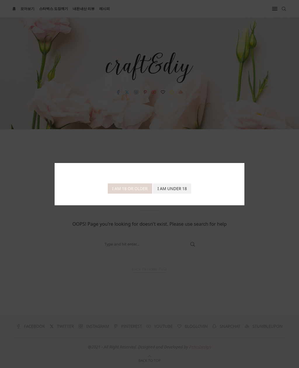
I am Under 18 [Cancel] (172, 188)
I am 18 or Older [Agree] (130, 188)
